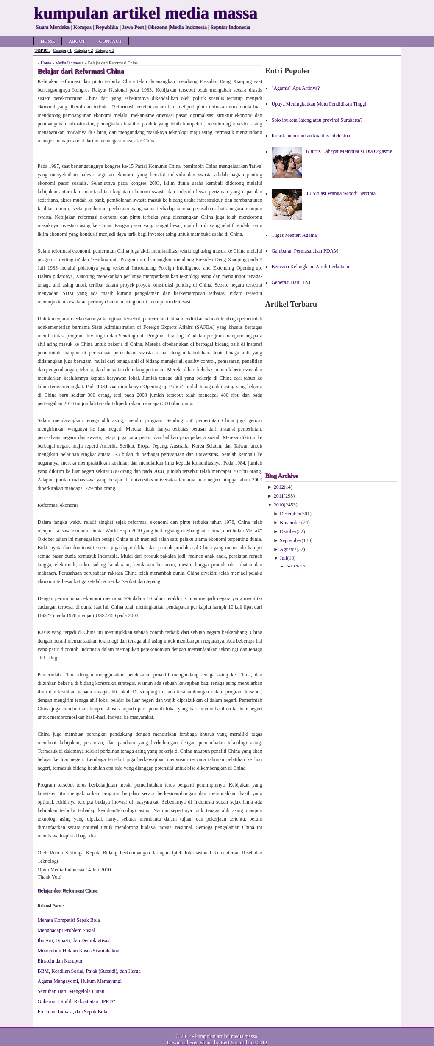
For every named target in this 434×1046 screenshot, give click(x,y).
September (290, 540)
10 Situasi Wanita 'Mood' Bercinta (341, 193)
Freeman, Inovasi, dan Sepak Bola (73, 1012)
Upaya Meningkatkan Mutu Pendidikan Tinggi (319, 104)
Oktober (288, 531)
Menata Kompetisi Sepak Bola (69, 920)
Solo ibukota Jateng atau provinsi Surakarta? (317, 120)
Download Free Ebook (190, 1043)
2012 (279, 487)
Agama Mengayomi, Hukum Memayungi (80, 981)
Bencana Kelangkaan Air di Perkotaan (310, 267)
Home (48, 41)
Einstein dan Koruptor (60, 961)
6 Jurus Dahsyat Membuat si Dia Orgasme (349, 151)
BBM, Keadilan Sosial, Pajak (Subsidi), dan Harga (89, 971)
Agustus (288, 549)
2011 (279, 496)
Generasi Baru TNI (291, 282)
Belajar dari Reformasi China (67, 890)
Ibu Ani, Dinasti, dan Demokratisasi (74, 940)
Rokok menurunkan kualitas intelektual (312, 136)
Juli (283, 558)
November (290, 523)
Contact (110, 41)
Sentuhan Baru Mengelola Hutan (71, 991)
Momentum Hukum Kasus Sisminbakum (79, 951)
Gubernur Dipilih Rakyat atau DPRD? (76, 1001)
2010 (279, 505)
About (77, 41)
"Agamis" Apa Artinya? (296, 88)
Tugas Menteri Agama (294, 235)
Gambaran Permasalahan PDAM (305, 251)
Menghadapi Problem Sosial (66, 930)
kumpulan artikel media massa (226, 1036)
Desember (290, 514)
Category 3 (104, 50)
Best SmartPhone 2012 (243, 1043)
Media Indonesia (69, 63)
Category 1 (62, 50)
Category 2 (83, 50)
